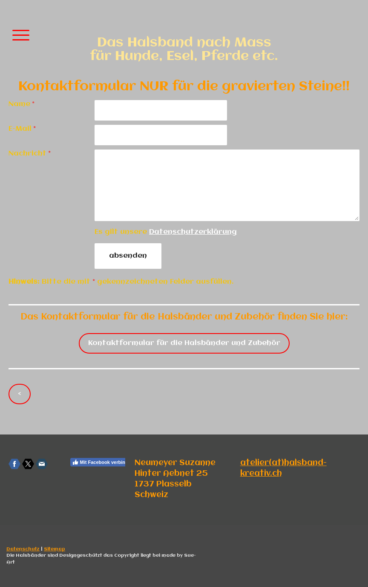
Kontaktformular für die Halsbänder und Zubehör (184, 343)
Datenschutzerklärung (193, 232)
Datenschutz (23, 549)
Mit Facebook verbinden (103, 462)
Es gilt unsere (166, 232)
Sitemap (54, 549)
